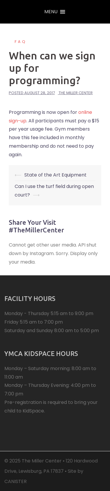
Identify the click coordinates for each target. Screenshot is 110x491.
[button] (50, 12)
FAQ (21, 41)
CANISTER (15, 481)
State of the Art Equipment (55, 175)
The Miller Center (76, 93)
